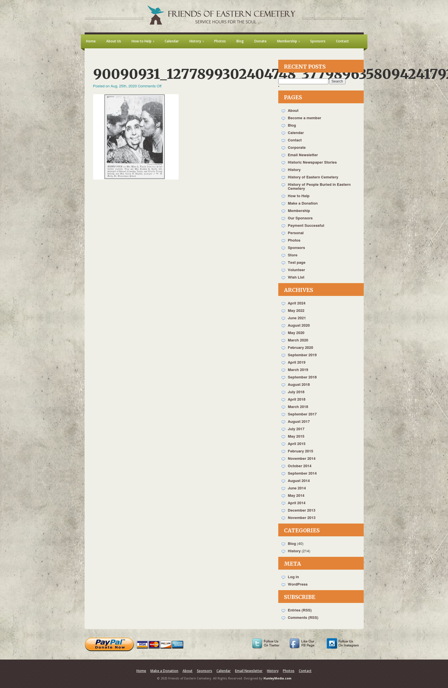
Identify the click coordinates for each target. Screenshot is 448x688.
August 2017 (299, 422)
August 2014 (299, 481)
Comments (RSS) (303, 618)
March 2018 (298, 407)
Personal (296, 233)
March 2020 (298, 340)
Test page (297, 263)
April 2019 (297, 362)
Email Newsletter (303, 155)
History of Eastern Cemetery (313, 177)
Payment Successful (306, 226)
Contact (295, 140)
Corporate (297, 148)
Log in (293, 577)
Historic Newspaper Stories (312, 162)
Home (141, 670)
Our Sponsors (300, 218)
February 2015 (300, 451)
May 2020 (296, 333)
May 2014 (296, 496)
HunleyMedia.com (277, 678)
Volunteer (296, 270)
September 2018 (302, 377)
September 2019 (302, 355)
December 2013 (302, 510)
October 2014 (300, 466)
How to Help (299, 196)
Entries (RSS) (300, 610)
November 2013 (302, 518)
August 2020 (299, 325)
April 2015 (297, 444)
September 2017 (302, 414)
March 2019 (298, 370)
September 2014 (302, 473)
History (294, 170)
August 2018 (299, 385)
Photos (294, 240)
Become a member (304, 118)
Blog (292, 125)
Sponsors (296, 248)
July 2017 (296, 429)
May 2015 (296, 436)
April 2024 (297, 303)
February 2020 (300, 348)
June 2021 (297, 318)
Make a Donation (303, 203)
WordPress (298, 584)
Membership (299, 211)
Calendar (296, 133)
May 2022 (296, 311)
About (293, 111)
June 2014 (297, 488)
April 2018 (297, 399)
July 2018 (296, 392)
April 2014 (297, 503)
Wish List (296, 277)
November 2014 (302, 459)
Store (293, 255)
